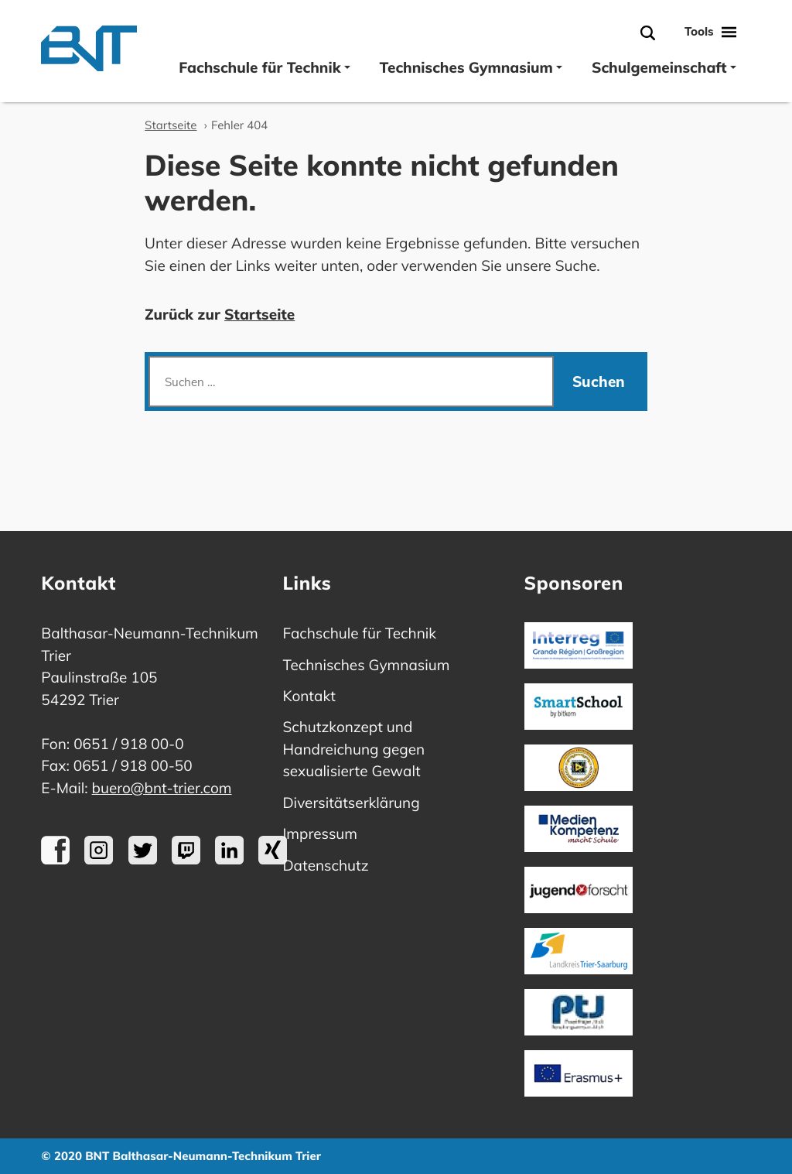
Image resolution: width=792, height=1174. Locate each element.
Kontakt (308, 695)
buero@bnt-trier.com (162, 788)
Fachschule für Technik (264, 67)
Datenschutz (325, 865)
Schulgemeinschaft (664, 67)
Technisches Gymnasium (471, 67)
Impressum (319, 833)
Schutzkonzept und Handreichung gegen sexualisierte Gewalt (353, 748)
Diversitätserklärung (350, 802)
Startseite (170, 125)
